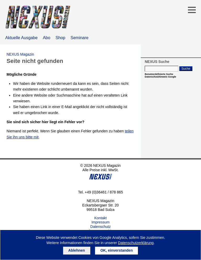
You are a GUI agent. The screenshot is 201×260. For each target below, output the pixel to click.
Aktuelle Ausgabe (21, 38)
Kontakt (100, 218)
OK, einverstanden (116, 250)
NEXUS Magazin (20, 54)
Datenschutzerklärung (136, 243)
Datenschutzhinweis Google (160, 76)
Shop (60, 38)
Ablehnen (76, 250)
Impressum (100, 222)
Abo (46, 38)
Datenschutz (100, 226)
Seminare (79, 38)
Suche (185, 68)
